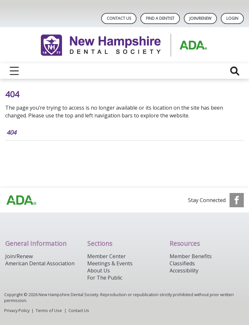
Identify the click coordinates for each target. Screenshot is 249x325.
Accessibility (184, 270)
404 (11, 132)
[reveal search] (235, 71)
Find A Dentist (160, 18)
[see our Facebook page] (237, 200)
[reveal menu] (14, 71)
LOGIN (232, 18)
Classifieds (182, 263)
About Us (98, 270)
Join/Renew (200, 18)
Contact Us (119, 18)
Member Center (106, 256)
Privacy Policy (17, 310)
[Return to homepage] (124, 45)
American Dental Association (40, 263)
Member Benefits (191, 256)
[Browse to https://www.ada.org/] (21, 200)
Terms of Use (49, 310)
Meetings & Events (110, 263)
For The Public (104, 277)
